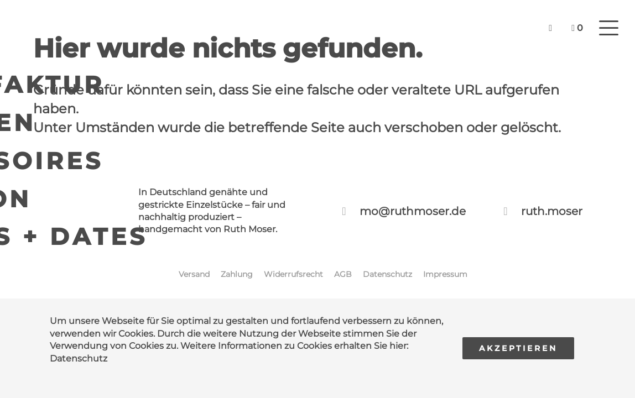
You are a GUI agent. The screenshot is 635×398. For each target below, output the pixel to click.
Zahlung (237, 274)
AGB (343, 274)
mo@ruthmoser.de (413, 211)
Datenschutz (78, 358)
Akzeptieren (518, 348)
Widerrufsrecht (293, 274)
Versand (194, 274)
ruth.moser (551, 211)
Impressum (445, 274)
